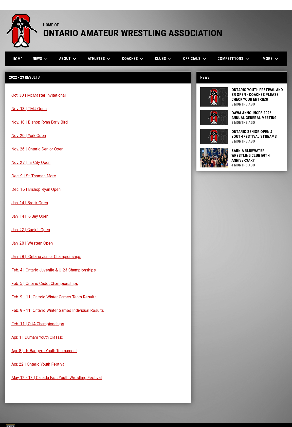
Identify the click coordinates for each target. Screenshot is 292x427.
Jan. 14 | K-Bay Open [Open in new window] (29, 216)
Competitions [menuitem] (233, 59)
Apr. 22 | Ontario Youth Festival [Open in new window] (38, 364)
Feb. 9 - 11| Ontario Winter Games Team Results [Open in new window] (54, 297)
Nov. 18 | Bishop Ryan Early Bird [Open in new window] (39, 122)
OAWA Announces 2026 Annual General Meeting (254, 115)
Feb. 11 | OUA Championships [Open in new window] (37, 323)
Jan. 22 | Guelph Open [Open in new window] (30, 229)
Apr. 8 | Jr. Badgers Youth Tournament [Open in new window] (44, 350)
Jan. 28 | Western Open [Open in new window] (32, 243)
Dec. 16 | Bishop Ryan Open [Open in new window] (36, 189)
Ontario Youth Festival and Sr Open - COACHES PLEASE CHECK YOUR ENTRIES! (257, 95)
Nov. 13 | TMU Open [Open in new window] (29, 108)
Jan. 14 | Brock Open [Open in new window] (29, 202)
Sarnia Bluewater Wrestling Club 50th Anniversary (250, 155)
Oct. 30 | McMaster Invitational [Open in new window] (38, 95)
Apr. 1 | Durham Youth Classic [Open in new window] (37, 337)
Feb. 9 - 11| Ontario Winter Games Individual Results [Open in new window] (57, 310)
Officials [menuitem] (195, 59)
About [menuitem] (68, 59)
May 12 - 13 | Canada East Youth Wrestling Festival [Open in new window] (56, 377)
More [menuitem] (271, 59)
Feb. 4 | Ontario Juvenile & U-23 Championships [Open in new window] (53, 270)
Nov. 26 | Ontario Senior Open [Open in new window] (37, 149)
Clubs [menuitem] (164, 59)
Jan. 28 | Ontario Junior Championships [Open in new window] (46, 256)
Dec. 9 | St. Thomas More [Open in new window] (33, 176)
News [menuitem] (41, 59)
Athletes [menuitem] (100, 59)
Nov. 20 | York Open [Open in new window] (28, 135)
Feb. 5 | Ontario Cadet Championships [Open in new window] (44, 283)
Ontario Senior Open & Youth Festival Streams (254, 134)
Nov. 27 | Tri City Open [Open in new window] (30, 162)
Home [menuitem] (18, 59)
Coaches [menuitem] (133, 59)
